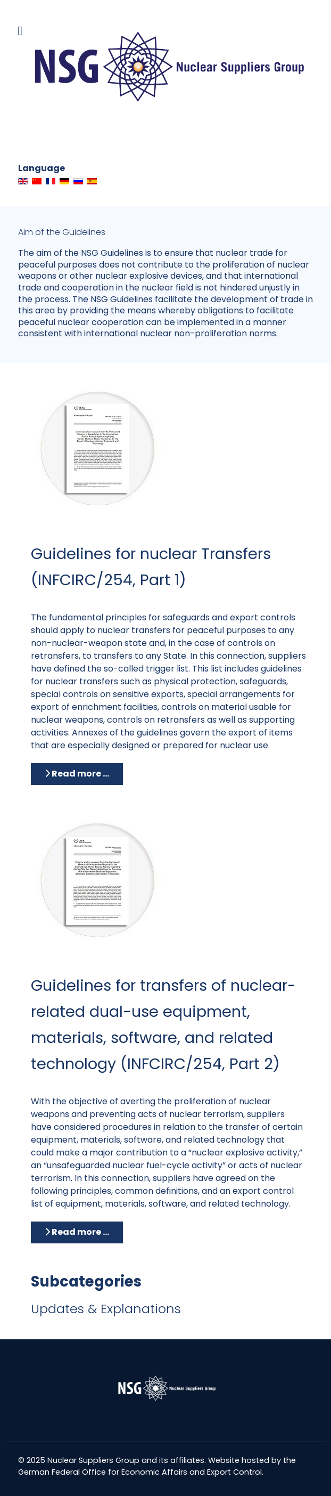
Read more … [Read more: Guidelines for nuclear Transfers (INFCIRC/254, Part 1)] (77, 773)
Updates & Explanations (106, 1308)
